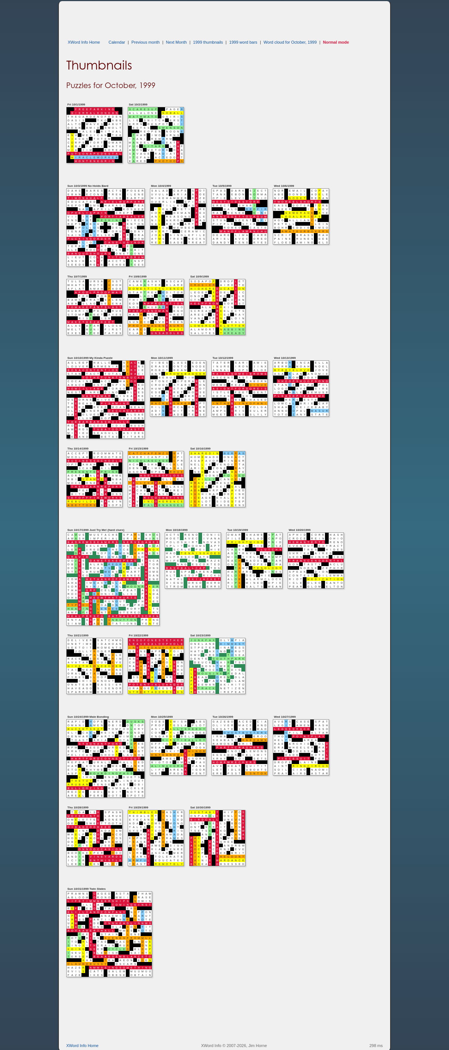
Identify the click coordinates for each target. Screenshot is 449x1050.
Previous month (145, 42)
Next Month (176, 42)
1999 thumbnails (208, 42)
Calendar (116, 42)
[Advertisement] (201, 17)
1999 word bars (243, 42)
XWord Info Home (84, 42)
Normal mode (336, 42)
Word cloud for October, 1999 (290, 42)
